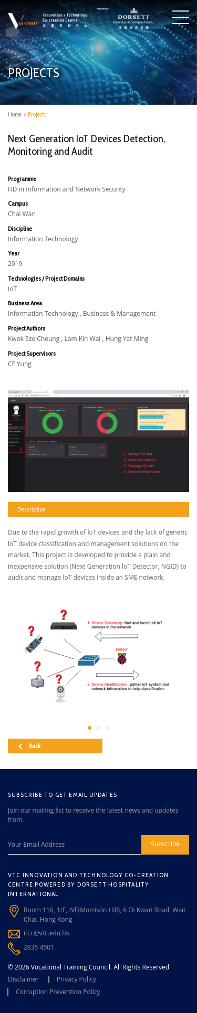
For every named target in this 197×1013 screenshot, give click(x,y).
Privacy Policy (76, 979)
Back (29, 746)
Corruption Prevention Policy (58, 991)
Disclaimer (23, 979)
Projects (37, 114)
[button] (89, 728)
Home (15, 114)
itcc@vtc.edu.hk (46, 933)
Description (31, 509)
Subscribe (165, 843)
